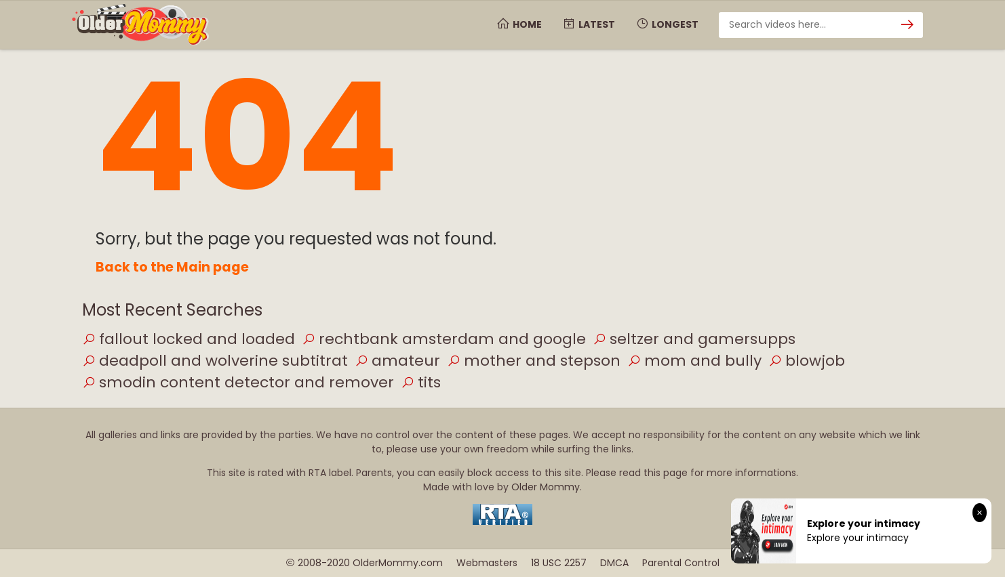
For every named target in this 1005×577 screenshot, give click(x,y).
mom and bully (694, 360)
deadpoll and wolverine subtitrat (215, 360)
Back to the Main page (172, 267)
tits (421, 382)
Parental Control (681, 563)
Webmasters (486, 563)
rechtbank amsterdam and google (444, 338)
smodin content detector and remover (238, 382)
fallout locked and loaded (188, 338)
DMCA (614, 563)
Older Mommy (545, 487)
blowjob (806, 360)
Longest (666, 24)
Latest (588, 24)
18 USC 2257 (559, 563)
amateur (397, 360)
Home (519, 24)
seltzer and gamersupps (694, 338)
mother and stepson (533, 360)
